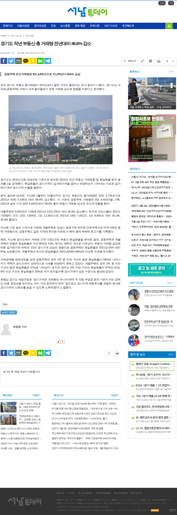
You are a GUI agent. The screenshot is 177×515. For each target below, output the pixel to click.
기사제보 (71, 493)
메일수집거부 (136, 493)
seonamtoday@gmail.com (92, 503)
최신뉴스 (135, 169)
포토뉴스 (135, 71)
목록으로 (128, 61)
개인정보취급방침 (103, 493)
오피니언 (95, 26)
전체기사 (7, 26)
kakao (33, 61)
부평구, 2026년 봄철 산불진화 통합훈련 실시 (152, 250)
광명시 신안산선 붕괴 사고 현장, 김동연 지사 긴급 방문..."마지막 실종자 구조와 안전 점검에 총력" (159, 291)
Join (171, 3)
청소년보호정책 (120, 493)
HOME (3, 36)
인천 (53, 26)
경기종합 (30, 36)
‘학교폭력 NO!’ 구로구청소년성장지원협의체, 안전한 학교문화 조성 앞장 (152, 211)
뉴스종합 (65, 26)
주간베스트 (128, 26)
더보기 (36, 395)
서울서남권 (23, 26)
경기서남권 (40, 26)
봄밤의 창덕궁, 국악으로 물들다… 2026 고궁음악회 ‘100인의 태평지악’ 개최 (152, 216)
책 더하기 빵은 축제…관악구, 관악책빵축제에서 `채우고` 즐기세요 (152, 234)
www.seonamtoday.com (80, 507)
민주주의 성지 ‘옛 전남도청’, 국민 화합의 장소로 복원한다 (158, 321)
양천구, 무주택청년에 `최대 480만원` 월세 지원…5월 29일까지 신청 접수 (152, 226)
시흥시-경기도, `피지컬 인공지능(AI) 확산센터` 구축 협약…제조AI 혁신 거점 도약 (152, 176)
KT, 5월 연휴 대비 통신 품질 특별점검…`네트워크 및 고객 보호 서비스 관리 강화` (152, 182)
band (18, 61)
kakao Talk (25, 61)
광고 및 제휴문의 (85, 493)
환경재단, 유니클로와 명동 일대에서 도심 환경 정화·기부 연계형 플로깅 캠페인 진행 (152, 198)
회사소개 (60, 493)
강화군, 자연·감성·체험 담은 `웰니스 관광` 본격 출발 (152, 255)
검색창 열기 (169, 26)
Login (162, 3)
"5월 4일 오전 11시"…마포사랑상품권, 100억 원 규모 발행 (152, 221)
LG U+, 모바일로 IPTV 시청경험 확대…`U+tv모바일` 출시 (152, 192)
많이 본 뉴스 (137, 354)
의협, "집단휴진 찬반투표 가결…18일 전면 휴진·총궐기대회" (159, 306)
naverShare (40, 61)
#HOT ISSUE (8, 312)
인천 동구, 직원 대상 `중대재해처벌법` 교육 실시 (152, 245)
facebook (3, 61)
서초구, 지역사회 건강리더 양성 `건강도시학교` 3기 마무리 (152, 240)
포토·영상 (80, 26)
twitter (11, 61)
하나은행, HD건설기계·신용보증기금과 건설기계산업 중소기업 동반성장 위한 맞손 (152, 187)
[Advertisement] (152, 461)
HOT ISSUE (110, 26)
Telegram (47, 61)
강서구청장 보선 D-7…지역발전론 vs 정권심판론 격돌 (159, 337)
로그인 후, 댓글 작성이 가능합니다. (60, 377)
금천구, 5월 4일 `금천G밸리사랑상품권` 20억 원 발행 (152, 205)
